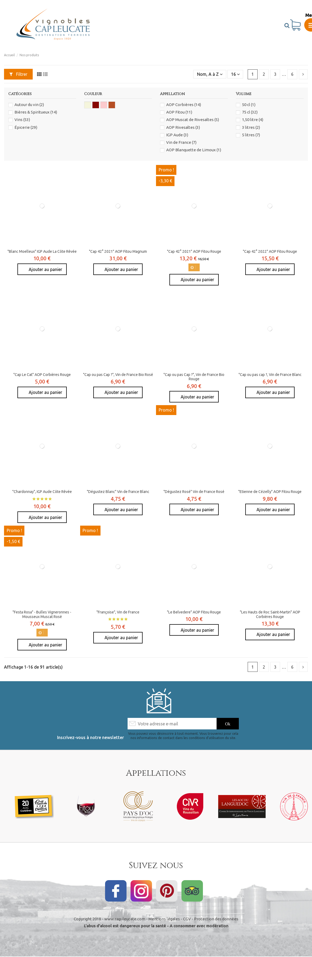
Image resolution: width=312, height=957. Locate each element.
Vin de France (181, 142)
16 (235, 74)
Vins (22, 119)
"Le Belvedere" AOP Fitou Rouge (194, 612)
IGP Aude (177, 135)
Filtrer (18, 74)
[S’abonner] (228, 723)
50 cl (248, 104)
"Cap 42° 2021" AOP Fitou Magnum (118, 251)
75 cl (250, 112)
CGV (187, 919)
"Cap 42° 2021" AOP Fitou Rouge (194, 251)
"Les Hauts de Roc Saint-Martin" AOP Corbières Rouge (270, 614)
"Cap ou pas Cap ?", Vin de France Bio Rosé (118, 374)
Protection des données (216, 919)
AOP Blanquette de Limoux (193, 150)
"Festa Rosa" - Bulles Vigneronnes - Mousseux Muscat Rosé (42, 614)
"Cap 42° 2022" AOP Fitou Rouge (270, 251)
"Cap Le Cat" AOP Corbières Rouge (42, 374)
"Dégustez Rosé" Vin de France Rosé (194, 491)
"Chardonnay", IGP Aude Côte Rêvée (42, 491)
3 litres (251, 127)
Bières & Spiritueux (35, 112)
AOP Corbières (183, 104)
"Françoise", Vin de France (117, 612)
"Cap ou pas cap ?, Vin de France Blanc (270, 374)
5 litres (251, 135)
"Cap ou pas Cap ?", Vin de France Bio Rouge (194, 376)
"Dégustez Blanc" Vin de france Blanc (118, 491)
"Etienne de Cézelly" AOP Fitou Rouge (270, 491)
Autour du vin (29, 104)
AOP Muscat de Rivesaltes (192, 119)
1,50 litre (252, 119)
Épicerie (25, 127)
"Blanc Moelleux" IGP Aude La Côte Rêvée (42, 251)
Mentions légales (164, 919)
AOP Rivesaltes (183, 127)
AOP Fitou (179, 112)
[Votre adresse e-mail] (172, 723)
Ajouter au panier (45, 269)
